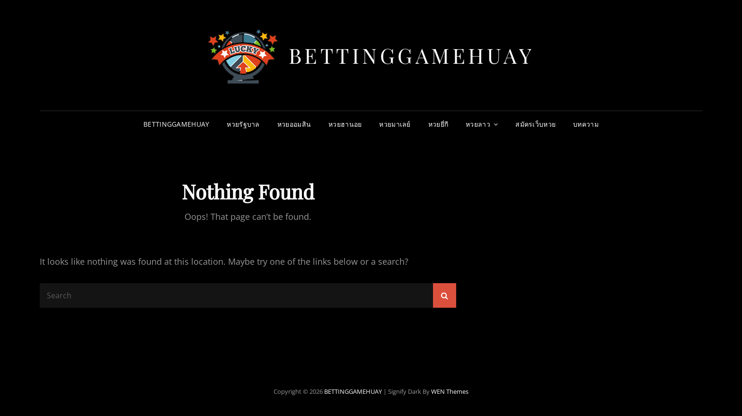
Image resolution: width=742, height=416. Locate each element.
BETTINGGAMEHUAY (412, 55)
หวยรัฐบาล (243, 124)
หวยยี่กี (438, 124)
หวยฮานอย (345, 124)
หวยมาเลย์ (394, 124)
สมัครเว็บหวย (535, 124)
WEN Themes (449, 391)
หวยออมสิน (294, 124)
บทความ (586, 124)
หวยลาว (478, 124)
